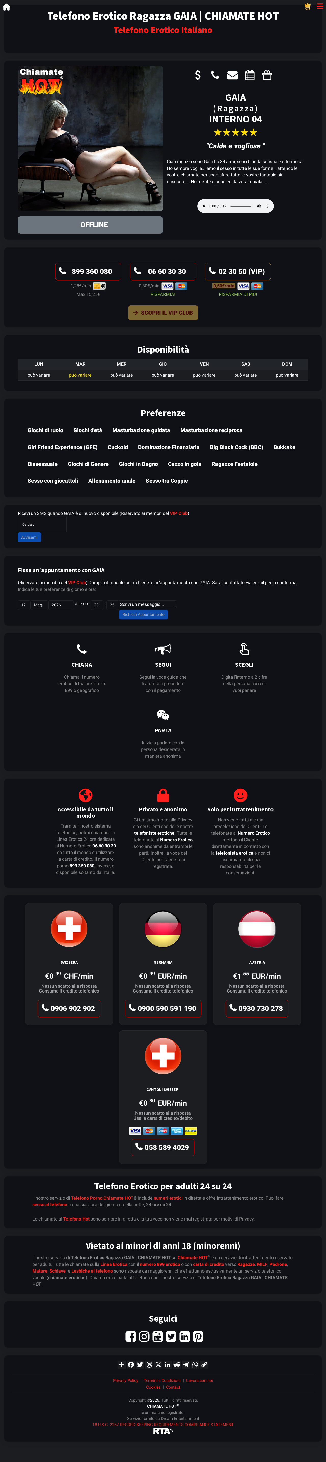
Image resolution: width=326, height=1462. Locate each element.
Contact (173, 1387)
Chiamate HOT (118, 1198)
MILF (262, 1264)
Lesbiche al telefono (92, 1271)
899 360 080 (84, 272)
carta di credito (208, 1264)
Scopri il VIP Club (161, 314)
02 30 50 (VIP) (236, 272)
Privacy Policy (125, 1380)
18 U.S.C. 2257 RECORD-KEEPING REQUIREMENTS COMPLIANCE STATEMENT (163, 1424)
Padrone (278, 1264)
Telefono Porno (86, 1198)
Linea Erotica (113, 1264)
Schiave (57, 1271)
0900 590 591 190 (161, 1009)
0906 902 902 (67, 1009)
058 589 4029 (161, 1148)
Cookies (153, 1387)
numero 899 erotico (160, 1264)
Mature (39, 1271)
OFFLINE (94, 225)
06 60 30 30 (159, 272)
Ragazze (246, 1264)
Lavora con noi (199, 1380)
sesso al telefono (49, 1204)
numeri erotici (168, 1198)
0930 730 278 (255, 1009)
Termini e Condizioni (162, 1380)
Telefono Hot (76, 1219)
